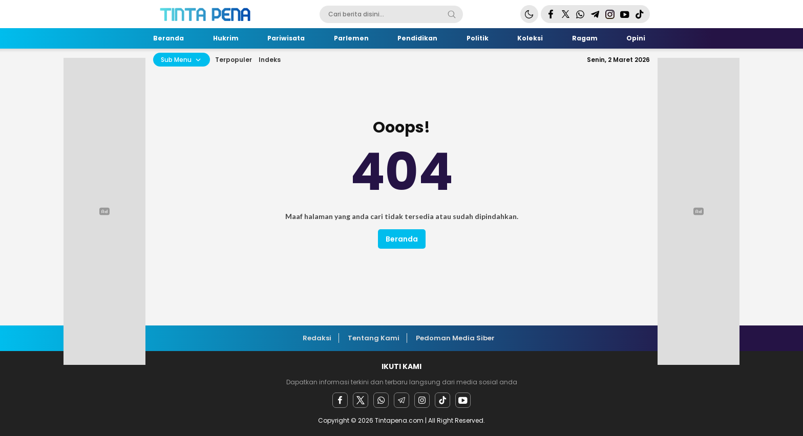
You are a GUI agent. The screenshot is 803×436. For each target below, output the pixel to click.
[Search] (451, 14)
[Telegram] (401, 400)
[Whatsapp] (381, 400)
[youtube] (463, 400)
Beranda (402, 239)
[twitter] (360, 400)
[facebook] (340, 400)
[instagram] (422, 400)
